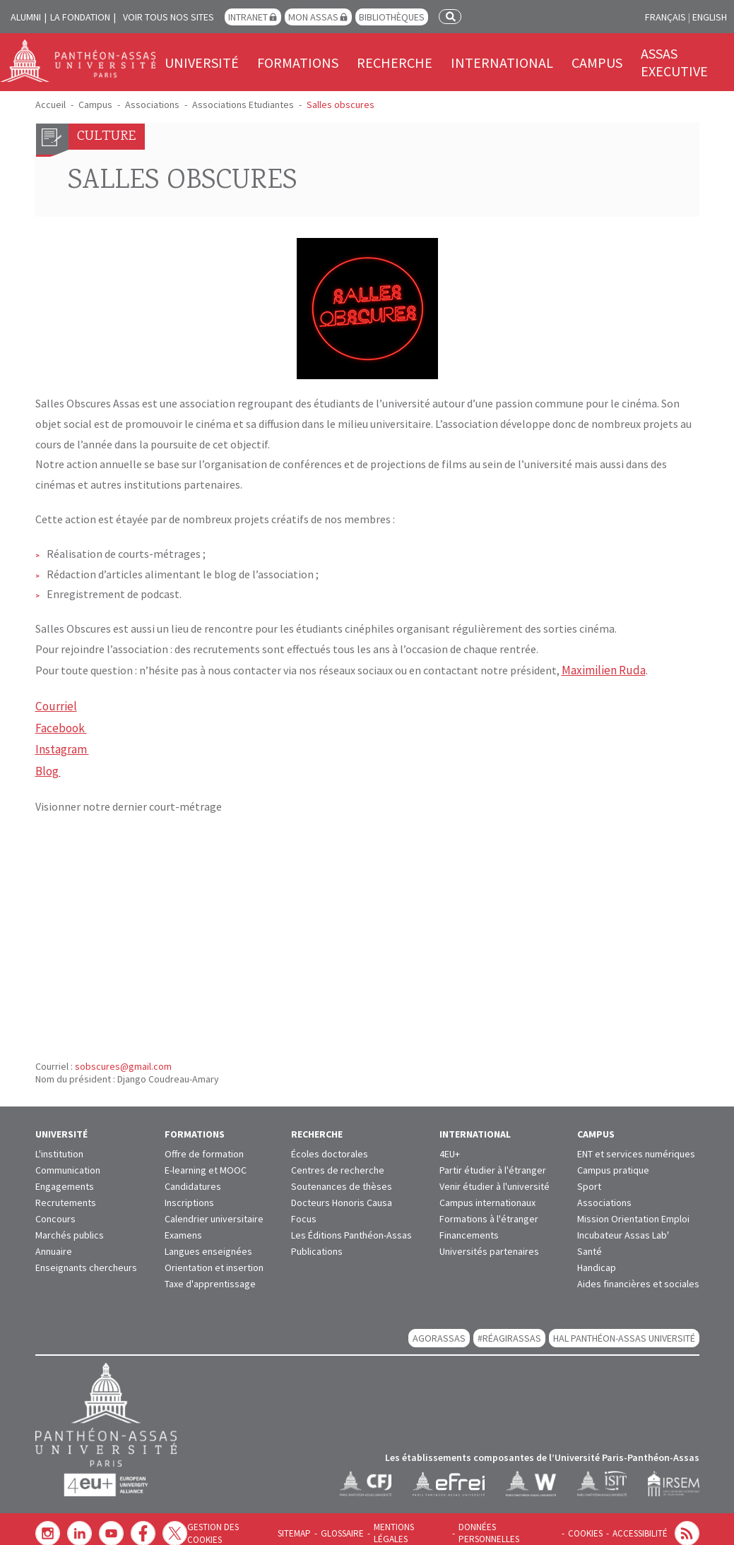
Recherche (394, 62)
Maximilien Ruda (601, 669)
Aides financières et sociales (638, 1276)
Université (202, 62)
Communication (67, 1162)
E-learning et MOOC (206, 1162)
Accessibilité (641, 1525)
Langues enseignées (208, 1243)
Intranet (248, 17)
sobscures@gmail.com (123, 1058)
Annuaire (53, 1243)
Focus (303, 1211)
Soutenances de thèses (341, 1178)
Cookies (588, 1525)
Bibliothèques (392, 17)
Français (665, 17)
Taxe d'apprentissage (210, 1276)
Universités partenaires (489, 1243)
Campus (597, 62)
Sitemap (310, 1525)
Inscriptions (189, 1194)
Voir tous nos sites (168, 17)
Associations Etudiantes (243, 104)
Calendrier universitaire (214, 1211)
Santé (589, 1243)
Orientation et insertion (214, 1259)
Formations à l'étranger (488, 1211)
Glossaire (356, 1525)
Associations (152, 104)
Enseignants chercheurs (86, 1259)
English (709, 17)
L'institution (59, 1146)
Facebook (59, 724)
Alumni (26, 17)
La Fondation (80, 17)
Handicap (596, 1259)
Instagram (62, 744)
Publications (317, 1243)
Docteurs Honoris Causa (341, 1194)
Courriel (54, 704)
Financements (469, 1227)
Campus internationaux (487, 1194)
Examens (183, 1227)
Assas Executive (674, 62)
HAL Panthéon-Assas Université (624, 1330)
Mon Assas (313, 17)
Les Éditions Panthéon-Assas (351, 1227)
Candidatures (193, 1178)
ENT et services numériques (636, 1146)
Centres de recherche (337, 1162)
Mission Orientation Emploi (633, 1211)
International (502, 62)
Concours (55, 1211)
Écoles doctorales (329, 1146)
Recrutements (65, 1194)
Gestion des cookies (250, 1525)
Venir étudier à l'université (494, 1178)
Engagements (64, 1178)
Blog (48, 765)
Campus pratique (613, 1162)
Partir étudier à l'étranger (492, 1162)
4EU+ (449, 1146)
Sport (589, 1178)
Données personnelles (515, 1525)
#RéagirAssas (509, 1330)
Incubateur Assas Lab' (623, 1227)
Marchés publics (69, 1227)
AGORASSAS (439, 1330)
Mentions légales (422, 1525)
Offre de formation (204, 1146)
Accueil (50, 104)
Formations (297, 62)
